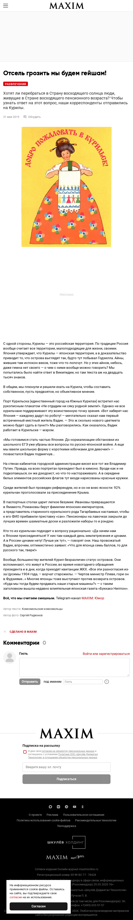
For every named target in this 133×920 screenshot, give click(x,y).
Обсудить (32, 116)
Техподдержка (66, 826)
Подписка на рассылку (41, 746)
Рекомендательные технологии (95, 820)
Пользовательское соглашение (83, 814)
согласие (16, 897)
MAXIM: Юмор (93, 598)
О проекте (35, 814)
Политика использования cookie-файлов (43, 820)
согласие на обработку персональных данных (68, 751)
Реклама (52, 814)
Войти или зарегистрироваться (106, 654)
